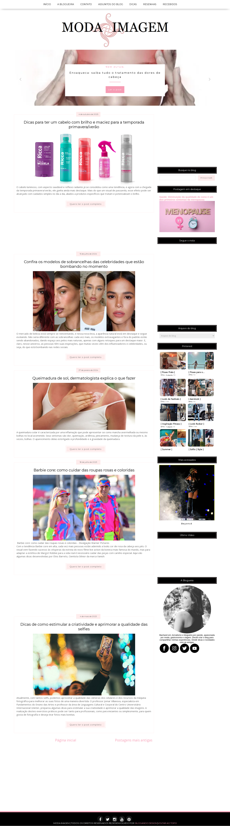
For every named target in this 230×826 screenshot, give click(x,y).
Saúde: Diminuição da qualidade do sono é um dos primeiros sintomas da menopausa (186, 198)
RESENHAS (149, 4)
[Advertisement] (84, 233)
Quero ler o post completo (86, 204)
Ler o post (115, 89)
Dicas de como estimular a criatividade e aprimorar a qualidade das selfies (84, 626)
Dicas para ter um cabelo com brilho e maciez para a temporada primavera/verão (84, 124)
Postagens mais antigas (133, 740)
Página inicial (65, 740)
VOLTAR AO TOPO (167, 823)
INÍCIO (47, 4)
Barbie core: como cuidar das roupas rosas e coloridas (84, 470)
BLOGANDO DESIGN (146, 823)
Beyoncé (186, 523)
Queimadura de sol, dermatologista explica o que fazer (83, 378)
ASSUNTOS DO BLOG (110, 4)
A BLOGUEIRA (65, 4)
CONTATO (86, 4)
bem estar (115, 66)
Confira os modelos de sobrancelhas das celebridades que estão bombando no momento (84, 264)
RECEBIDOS (170, 4)
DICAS (133, 4)
